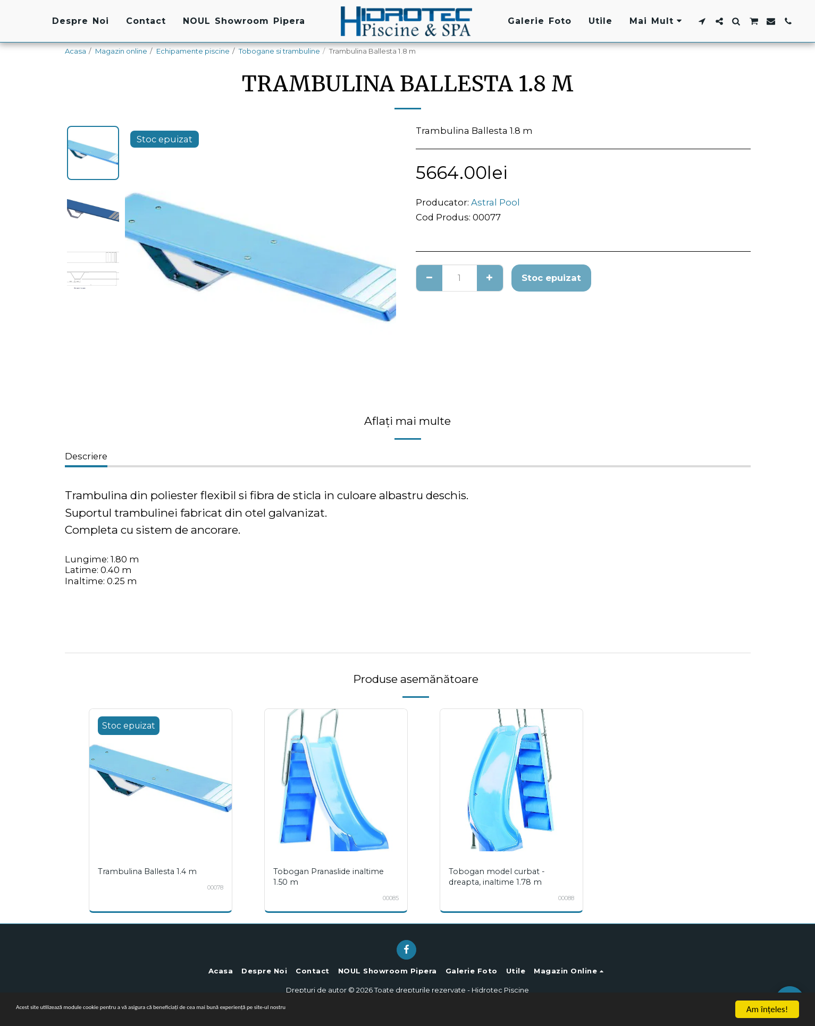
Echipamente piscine (193, 51)
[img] (160, 780)
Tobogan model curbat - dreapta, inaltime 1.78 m (501, 876)
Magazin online (121, 51)
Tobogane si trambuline (279, 51)
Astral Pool (495, 202)
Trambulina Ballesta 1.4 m (152, 871)
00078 (212, 887)
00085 (388, 898)
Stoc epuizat (551, 277)
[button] (702, 21)
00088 (563, 898)
